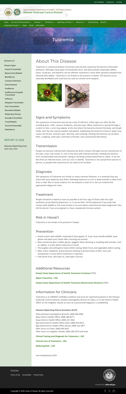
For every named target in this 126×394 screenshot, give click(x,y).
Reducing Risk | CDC (45, 346)
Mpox (25, 25)
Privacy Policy (38, 375)
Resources (79, 22)
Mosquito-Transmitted (14, 102)
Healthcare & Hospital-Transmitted (14, 93)
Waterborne (10, 129)
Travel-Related (10, 122)
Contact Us (110, 2)
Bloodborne (10, 77)
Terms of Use (15, 375)
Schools (103, 22)
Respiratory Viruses (11, 25)
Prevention (49, 22)
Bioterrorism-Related (13, 73)
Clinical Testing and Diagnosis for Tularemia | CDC (60, 336)
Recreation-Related (12, 110)
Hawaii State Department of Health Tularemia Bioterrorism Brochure (70, 282)
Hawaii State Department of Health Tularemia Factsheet (63, 273)
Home (6, 22)
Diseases (37, 22)
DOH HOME (40, 25)
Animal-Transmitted (13, 69)
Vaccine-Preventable (13, 125)
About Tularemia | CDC (47, 278)
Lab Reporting (93, 22)
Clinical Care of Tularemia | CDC (51, 341)
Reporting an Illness (64, 22)
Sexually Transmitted (13, 118)
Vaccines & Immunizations (20, 22)
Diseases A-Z (9, 61)
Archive (119, 2)
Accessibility (26, 375)
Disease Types (10, 65)
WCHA (31, 25)
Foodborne (9, 88)
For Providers (99, 2)
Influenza (9, 99)
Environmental (11, 84)
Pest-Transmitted (12, 106)
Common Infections (13, 81)
